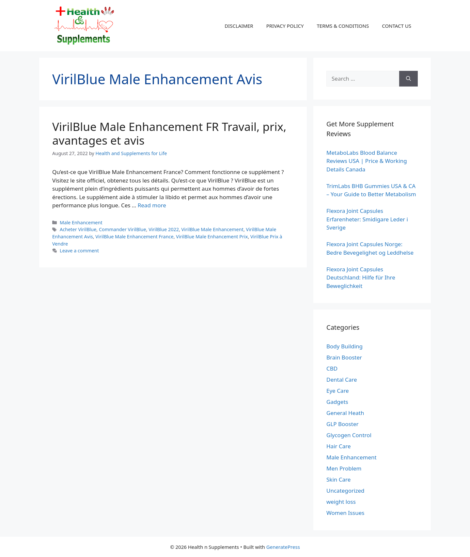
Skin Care (338, 479)
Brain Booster (344, 357)
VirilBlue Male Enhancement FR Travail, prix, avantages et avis (169, 133)
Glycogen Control (348, 435)
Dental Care (341, 379)
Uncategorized (345, 490)
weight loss (341, 501)
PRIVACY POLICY (285, 26)
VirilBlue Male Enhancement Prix (212, 236)
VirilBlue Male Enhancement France (134, 236)
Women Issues (345, 513)
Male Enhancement (81, 222)
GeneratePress (283, 547)
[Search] (408, 79)
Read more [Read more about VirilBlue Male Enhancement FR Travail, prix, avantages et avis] (152, 205)
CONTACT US (396, 26)
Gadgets (337, 402)
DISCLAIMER (239, 26)
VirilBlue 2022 (164, 229)
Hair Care (338, 446)
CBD (331, 368)
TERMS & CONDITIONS (343, 26)
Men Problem (344, 468)
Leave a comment (79, 250)
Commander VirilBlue (122, 229)
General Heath (345, 413)
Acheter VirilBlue (78, 229)
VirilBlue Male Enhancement (212, 229)
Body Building (344, 346)
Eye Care (337, 390)
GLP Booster (342, 424)
